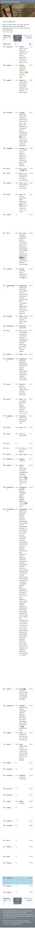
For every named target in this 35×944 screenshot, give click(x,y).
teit (20, 291)
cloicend (21, 613)
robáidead (22, 649)
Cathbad (24, 346)
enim (23, 401)
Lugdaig (25, 616)
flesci (20, 632)
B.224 (16, 168)
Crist (23, 90)
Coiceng (21, 269)
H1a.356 (31, 840)
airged (24, 233)
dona (26, 254)
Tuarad (20, 208)
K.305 (4, 148)
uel (24, 116)
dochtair (21, 477)
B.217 (16, 46)
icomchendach (23, 584)
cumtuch (9, 769)
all (24, 162)
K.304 (4, 112)
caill (8, 856)
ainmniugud (22, 242)
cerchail (9, 112)
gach (22, 140)
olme (23, 178)
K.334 (4, 744)
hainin (25, 341)
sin (25, 245)
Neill (27, 578)
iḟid (23, 164)
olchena (21, 142)
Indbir (24, 610)
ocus (26, 339)
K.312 (4, 268)
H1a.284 (31, 705)
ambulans (21, 299)
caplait (9, 80)
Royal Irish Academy (18, 922)
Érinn (20, 556)
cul (7, 330)
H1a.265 (31, 214)
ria (25, 344)
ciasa (27, 625)
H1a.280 (31, 465)
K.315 (4, 326)
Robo (20, 721)
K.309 (4, 194)
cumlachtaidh (10, 285)
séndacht (21, 499)
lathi (27, 89)
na (22, 157)
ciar (25, 114)
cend (20, 627)
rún (24, 173)
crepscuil (24, 723)
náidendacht (22, 492)
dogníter (23, 128)
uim (27, 261)
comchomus (22, 777)
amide (23, 67)
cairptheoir (22, 461)
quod (22, 118)
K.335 (4, 762)
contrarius (22, 160)
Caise (20, 384)
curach (22, 582)
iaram (24, 533)
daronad (21, 634)
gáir (27, 180)
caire (20, 67)
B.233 (16, 316)
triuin (20, 723)
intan (24, 289)
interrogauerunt (23, 620)
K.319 (4, 384)
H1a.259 (31, 112)
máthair (21, 294)
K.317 (4, 354)
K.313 (4, 285)
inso (24, 646)
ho (26, 551)
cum (20, 298)
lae (23, 89)
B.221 (16, 80)
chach (20, 310)
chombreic (24, 379)
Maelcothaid (22, 201)
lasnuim (22, 262)
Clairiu (21, 316)
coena (20, 82)
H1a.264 (31, 194)
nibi (22, 482)
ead (23, 296)
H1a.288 (31, 769)
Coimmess (22, 775)
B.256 (16, 688)
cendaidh (9, 148)
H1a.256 (31, 46)
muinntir (21, 653)
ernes (20, 308)
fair (26, 632)
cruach (8, 863)
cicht (8, 454)
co (25, 545)
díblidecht (21, 501)
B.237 (16, 354)
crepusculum (22, 711)
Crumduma (22, 416)
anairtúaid (22, 528)
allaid (20, 124)
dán (26, 694)
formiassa (21, 59)
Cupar (21, 354)
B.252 (16, 465)
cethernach (22, 70)
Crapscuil (21, 705)
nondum (24, 402)
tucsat (26, 615)
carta (24, 399)
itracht (21, 610)
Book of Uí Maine (23, 920)
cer (26, 119)
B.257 (16, 705)
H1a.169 (31, 878)
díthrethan (22, 639)
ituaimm (25, 542)
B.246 (16, 448)
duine (20, 304)
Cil (20, 448)
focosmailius (22, 537)
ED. (26, 72)
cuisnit (8, 465)
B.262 (16, 744)
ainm (24, 243)
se (27, 648)
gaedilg (21, 369)
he (19, 618)
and (21, 121)
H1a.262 (31, 173)
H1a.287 (31, 762)
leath (23, 276)
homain (25, 435)
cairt (8, 399)
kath (23, 343)
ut (24, 48)
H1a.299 (31, 862)
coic (26, 176)
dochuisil (21, 758)
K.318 (4, 358)
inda (25, 206)
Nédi (20, 175)
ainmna (20, 138)
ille (21, 623)
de (26, 82)
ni (22, 308)
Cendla (21, 80)
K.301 (4, 46)
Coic (20, 173)
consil (24, 751)
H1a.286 (31, 744)
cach (20, 245)
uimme (25, 92)
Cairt (20, 399)
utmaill (24, 482)
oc (24, 692)
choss (25, 188)
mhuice (21, 289)
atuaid (21, 516)
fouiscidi (21, 364)
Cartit (21, 183)
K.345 (4, 846)
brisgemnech (22, 568)
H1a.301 (31, 892)
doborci (21, 378)
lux (23, 712)
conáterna (23, 592)
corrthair (9, 825)
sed (24, 83)
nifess (20, 597)
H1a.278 (31, 448)
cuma (20, 272)
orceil (26, 544)
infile (23, 52)
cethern (9, 65)
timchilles (24, 521)
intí (20, 726)
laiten (21, 748)
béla (20, 552)
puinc (26, 264)
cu (25, 603)
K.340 (4, 801)
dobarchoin (22, 360)
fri (24, 294)
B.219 (16, 65)
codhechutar (22, 606)
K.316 (4, 330)
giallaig (22, 580)
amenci (25, 250)
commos (9, 775)
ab (26, 116)
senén (25, 354)
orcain (20, 77)
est (25, 87)
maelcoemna (22, 203)
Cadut (21, 733)
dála (25, 469)
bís (26, 573)
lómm (25, 613)
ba (23, 249)
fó (24, 157)
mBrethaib (23, 259)
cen (27, 52)
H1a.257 (31, 65)
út (19, 592)
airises (20, 481)
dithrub (21, 159)
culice (25, 168)
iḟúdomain (22, 549)
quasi (21, 751)
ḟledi (20, 90)
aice (20, 476)
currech (9, 788)
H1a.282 (31, 509)
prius (20, 250)
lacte (23, 298)
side (26, 608)
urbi (24, 394)
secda (20, 734)
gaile (26, 571)
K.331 (4, 688)
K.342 (4, 820)
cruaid (20, 336)
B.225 (16, 173)
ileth (24, 514)
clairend (21, 319)
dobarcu (25, 374)
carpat (24, 330)
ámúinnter (22, 608)
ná (24, 153)
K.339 (4, 795)
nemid (20, 261)
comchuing (22, 270)
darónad (21, 760)
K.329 (4, 487)
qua (20, 402)
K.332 (4, 705)
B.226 (16, 183)
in (24, 119)
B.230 (16, 801)
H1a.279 (31, 454)
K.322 (4, 427)
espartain (21, 716)
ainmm (22, 135)
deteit (25, 291)
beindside (21, 126)
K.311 (4, 233)
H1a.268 (31, 268)
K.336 (4, 769)
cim (8, 233)
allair (20, 164)
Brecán (21, 577)
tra (22, 243)
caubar (9, 354)
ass (24, 594)
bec (20, 648)
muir (20, 521)
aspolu (21, 92)
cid (25, 554)
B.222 (16, 112)
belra (20, 184)
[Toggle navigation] (32, 2)
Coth (20, 194)
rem (25, 208)
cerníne (21, 55)
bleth (26, 692)
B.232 (16, 285)
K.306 (4, 168)
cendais (21, 153)
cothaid (20, 210)
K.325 (4, 448)
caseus (21, 387)
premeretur (22, 393)
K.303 (4, 80)
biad (25, 57)
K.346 (4, 856)
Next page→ (17, 40)
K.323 (4, 433)
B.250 (16, 454)
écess (20, 637)
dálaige (22, 474)
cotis (25, 736)
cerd (20, 724)
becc (20, 615)
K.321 (4, 416)
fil (19, 121)
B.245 (16, 433)
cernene (9, 47)
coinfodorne (10, 359)
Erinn (24, 512)
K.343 (4, 825)
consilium (21, 755)
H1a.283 (31, 688)
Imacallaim (21, 206)
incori (24, 551)
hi (19, 337)
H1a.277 (31, 443)
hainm (26, 249)
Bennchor (21, 604)
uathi (25, 476)
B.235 (16, 330)
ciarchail (21, 114)
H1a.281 (31, 487)
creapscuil (9, 705)
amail (23, 544)
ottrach (21, 417)
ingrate (23, 391)
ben (20, 692)
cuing (8, 801)
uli (22, 556)
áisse (23, 489)
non (25, 82)
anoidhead (22, 599)
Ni (19, 176)
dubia (20, 712)
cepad (23, 247)
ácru (22, 291)
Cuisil (20, 744)
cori (24, 573)
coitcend (24, 366)
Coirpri (21, 50)
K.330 (4, 509)
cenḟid (24, 150)
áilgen (26, 306)
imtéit (20, 155)
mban (22, 696)
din (24, 80)
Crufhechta (22, 326)
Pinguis (26, 389)
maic (24, 578)
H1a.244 (31, 427)
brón (20, 694)
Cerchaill (21, 112)
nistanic (21, 57)
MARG (21, 137)
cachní (20, 435)
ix (19, 580)
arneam (24, 738)
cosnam (21, 469)
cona (24, 651)
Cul (20, 330)
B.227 (16, 194)
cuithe (8, 847)
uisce (21, 372)
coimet (21, 116)
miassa (21, 48)
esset (26, 622)
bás (24, 434)
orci (26, 644)
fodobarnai (22, 362)
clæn (23, 448)
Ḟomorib (23, 238)
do (23, 138)
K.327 (4, 459)
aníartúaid (25, 523)
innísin (25, 634)
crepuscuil (21, 707)
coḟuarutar (24, 611)
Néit (20, 341)
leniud (25, 318)
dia (25, 124)
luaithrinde (22, 538)
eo (20, 118)
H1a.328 (31, 354)
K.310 (4, 214)
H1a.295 (31, 825)
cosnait (21, 467)
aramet (22, 252)
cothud (21, 196)
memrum (21, 411)
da (20, 140)
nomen (21, 287)
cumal (8, 689)
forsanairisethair (23, 472)
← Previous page (17, 36)
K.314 (4, 316)
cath (23, 74)
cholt (20, 54)
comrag (21, 518)
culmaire (9, 459)
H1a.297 (31, 846)
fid (20, 150)
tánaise (24, 721)
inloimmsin (22, 561)
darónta (24, 697)
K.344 (4, 840)
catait (8, 183)
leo (20, 616)
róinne (21, 323)
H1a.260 (31, 148)
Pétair (25, 728)
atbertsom (24, 627)
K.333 (4, 732)
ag (25, 123)
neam (24, 427)
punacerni (21, 264)
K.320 (4, 399)
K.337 (4, 775)
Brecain (21, 646)
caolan (8, 892)
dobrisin (21, 344)
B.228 (16, 233)
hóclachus (21, 497)
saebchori (21, 511)
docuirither (22, 540)
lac (24, 313)
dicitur (24, 69)
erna (25, 740)
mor (26, 511)
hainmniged (22, 145)
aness (23, 530)
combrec (21, 371)
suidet (21, 547)
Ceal (20, 427)
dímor (23, 648)
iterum (24, 559)
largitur (21, 313)
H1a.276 (31, 416)
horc (26, 287)
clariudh (9, 316)
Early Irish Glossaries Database (10, 2)
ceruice (22, 144)
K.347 (4, 862)
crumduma (10, 416)
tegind (22, 337)
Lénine (23, 719)
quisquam (21, 406)
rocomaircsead (22, 625)
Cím (20, 233)
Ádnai (26, 175)
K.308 (4, 183)
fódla (24, 321)
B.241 (16, 399)
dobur (26, 371)
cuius (23, 622)
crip (25, 54)
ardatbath (22, 641)
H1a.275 (31, 399)
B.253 (16, 487)
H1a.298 (31, 856)
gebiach (26, 454)
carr (8, 840)
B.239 (16, 358)
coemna (21, 198)
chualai (22, 176)
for (23, 54)
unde (20, 69)
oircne (23, 596)
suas (26, 561)
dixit (26, 48)
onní (25, 121)
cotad (8, 214)
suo (23, 311)
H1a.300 (31, 886)
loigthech (21, 306)
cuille (8, 763)
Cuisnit (21, 465)
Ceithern (21, 65)
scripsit (21, 408)
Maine (20, 578)
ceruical (21, 119)
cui (24, 159)
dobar (25, 364)
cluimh (8, 886)
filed (23, 632)
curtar (20, 188)
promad (24, 724)
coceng (9, 269)
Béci (20, 611)
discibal (21, 594)
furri (26, 479)
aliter (25, 142)
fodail (25, 316)
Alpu (25, 526)
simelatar (21, 740)
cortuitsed (22, 589)
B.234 (16, 326)
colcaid (9, 878)
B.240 (16, 384)
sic (23, 310)
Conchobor (22, 339)
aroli (20, 544)
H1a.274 (31, 384)
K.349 (4, 886)
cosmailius (22, 571)
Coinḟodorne (22, 359)
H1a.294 (31, 820)
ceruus (21, 123)
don (20, 133)
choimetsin (24, 133)
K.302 (4, 65)
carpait (23, 334)
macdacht (21, 494)
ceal (8, 427)
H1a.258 (31, 80)
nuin (20, 178)
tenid (22, 575)
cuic (8, 173)
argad (23, 235)
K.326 (4, 454)
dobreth (22, 376)
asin (20, 296)
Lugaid (25, 601)
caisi (8, 384)
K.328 (4, 465)
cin (23, 419)
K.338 (4, 788)
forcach (21, 779)
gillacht (21, 496)
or (25, 648)
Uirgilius (21, 389)
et (19, 391)
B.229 (16, 268)
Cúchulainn (25, 332)
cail (25, 135)
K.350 (4, 892)
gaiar (24, 180)
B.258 (16, 732)
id (23, 87)
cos (20, 470)
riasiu (20, 697)
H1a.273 (31, 358)
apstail (21, 730)
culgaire (21, 351)
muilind (23, 699)
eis (23, 623)
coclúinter (21, 563)
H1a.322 (31, 459)
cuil (8, 168)
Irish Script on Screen (15, 924)
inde (20, 318)
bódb (24, 328)
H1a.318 (31, 788)
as (24, 756)
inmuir (22, 525)
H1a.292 (31, 801)
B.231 (16, 775)
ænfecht (21, 590)
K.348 (4, 878)
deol (26, 294)
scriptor (21, 404)
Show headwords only (7, 31)
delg (25, 183)
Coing (20, 801)
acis (26, 236)
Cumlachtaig (22, 285)
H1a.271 (31, 316)
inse (24, 408)
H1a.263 (31, 183)
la (22, 60)
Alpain (20, 514)
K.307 (4, 173)
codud (8, 733)
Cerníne (21, 47)
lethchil (21, 451)
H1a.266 (31, 233)
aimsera (21, 491)
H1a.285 (31, 732)
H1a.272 (31, 330)
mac (24, 50)
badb (20, 328)
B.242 (16, 416)
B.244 (16, 427)
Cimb (24, 261)
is (23, 121)
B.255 (16, 509)
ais (20, 489)
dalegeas (21, 603)
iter (23, 367)
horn (20, 75)
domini (24, 85)
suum (20, 311)
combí (20, 551)
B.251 (16, 459)
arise (23, 694)
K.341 (4, 807)
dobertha (21, 236)
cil (7, 443)
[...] (12, 47)
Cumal (21, 689)
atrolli (20, 240)
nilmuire (21, 519)
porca (25, 310)
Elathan (21, 62)
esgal (20, 570)
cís (22, 245)
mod (25, 336)
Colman (24, 718)
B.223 (16, 148)
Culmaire (21, 459)
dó (25, 582)
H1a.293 (31, 807)
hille (20, 247)
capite (20, 83)
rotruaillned (22, 749)
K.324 (4, 443)
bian (26, 126)
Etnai (20, 52)
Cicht (20, 454)
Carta (20, 409)
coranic (21, 601)
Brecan (21, 643)
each (27, 448)
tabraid (20, 629)
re (24, 337)
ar (27, 59)
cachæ (21, 542)
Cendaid (21, 148)
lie (19, 738)
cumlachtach (22, 303)
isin (26, 205)
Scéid (20, 559)
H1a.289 (31, 775)
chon (26, 419)
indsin (26, 580)
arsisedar (25, 481)
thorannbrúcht (23, 564)
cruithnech (25, 184)
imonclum (21, 131)
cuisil (8, 744)
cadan (8, 807)
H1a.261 (31, 168)
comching (21, 803)
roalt (20, 152)
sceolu (20, 596)
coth (8, 194)
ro (24, 144)
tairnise (21, 321)
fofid (20, 157)
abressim (21, 566)
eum (20, 622)
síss (24, 547)
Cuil (20, 168)
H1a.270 (31, 285)
